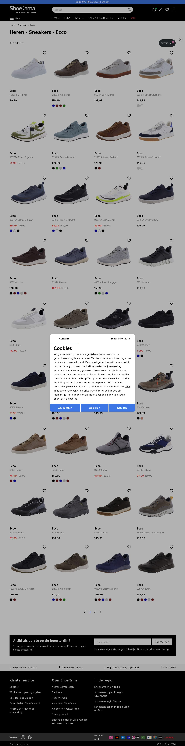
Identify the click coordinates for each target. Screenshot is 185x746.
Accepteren (65, 407)
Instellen (122, 407)
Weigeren (94, 407)
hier (127, 386)
